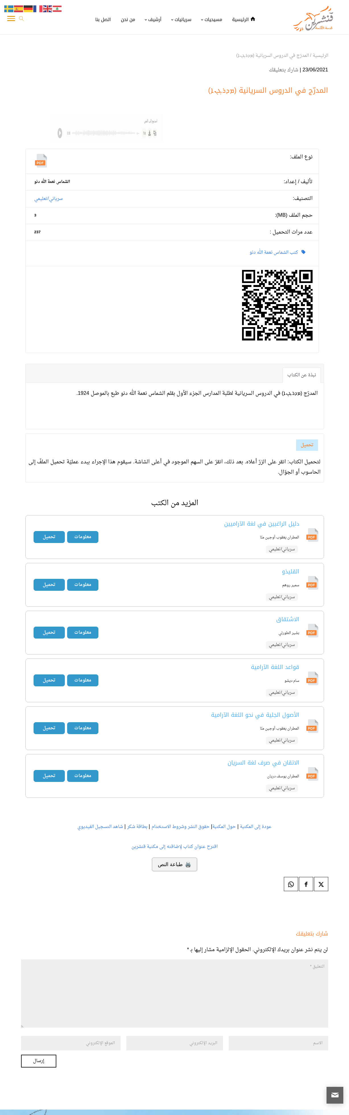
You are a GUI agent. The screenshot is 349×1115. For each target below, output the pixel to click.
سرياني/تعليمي (48, 199)
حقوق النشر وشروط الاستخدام (181, 827)
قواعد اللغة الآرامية (275, 667)
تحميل (307, 445)
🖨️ (174, 864)
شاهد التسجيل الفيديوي (100, 827)
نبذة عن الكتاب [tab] (301, 375)
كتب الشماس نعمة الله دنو (277, 252)
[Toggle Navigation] (11, 20)
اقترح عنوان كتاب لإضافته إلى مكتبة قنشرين (174, 847)
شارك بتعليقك (283, 70)
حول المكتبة (224, 827)
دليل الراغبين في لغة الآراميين (261, 523)
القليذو (290, 571)
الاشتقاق (287, 619)
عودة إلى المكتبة (255, 827)
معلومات (82, 537)
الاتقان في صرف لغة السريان (263, 762)
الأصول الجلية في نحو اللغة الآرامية (255, 714)
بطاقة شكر (137, 827)
